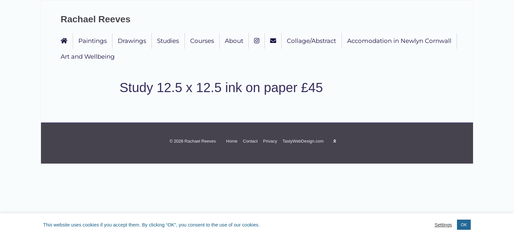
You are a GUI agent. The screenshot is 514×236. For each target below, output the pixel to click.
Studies (168, 41)
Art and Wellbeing (88, 56)
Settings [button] (443, 224)
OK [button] (464, 224)
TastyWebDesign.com (303, 141)
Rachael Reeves (95, 19)
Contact (250, 141)
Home (232, 141)
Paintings (92, 41)
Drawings (132, 41)
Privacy (270, 141)
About (234, 41)
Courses (202, 41)
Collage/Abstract (311, 41)
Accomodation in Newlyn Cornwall (399, 41)
